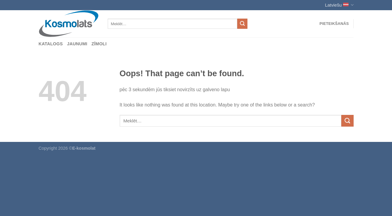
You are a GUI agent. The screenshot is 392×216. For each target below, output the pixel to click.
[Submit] (242, 24)
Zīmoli (99, 43)
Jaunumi (77, 43)
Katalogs (51, 43)
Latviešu (339, 5)
